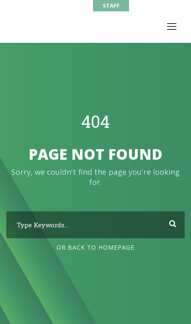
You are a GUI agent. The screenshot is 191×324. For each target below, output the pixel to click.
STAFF (111, 5)
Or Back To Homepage (95, 247)
